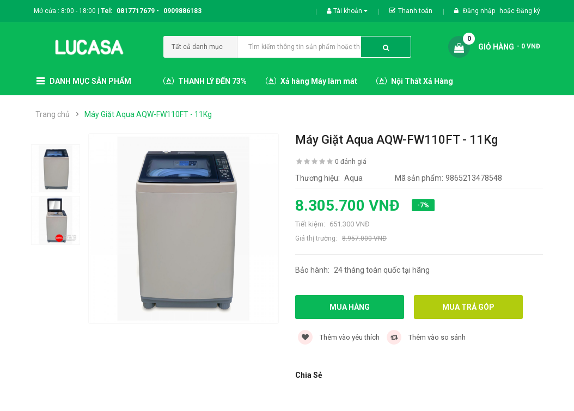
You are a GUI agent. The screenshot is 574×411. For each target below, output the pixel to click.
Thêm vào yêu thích (339, 337)
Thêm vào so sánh (426, 337)
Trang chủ (52, 114)
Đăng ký (528, 11)
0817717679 (136, 11)
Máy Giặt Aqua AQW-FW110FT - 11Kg (148, 114)
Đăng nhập (480, 11)
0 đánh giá (351, 161)
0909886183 (182, 11)
